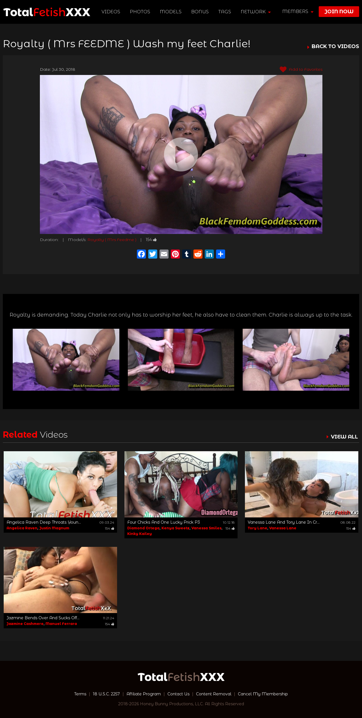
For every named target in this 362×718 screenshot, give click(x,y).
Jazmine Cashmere (25, 624)
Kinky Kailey (139, 534)
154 (151, 239)
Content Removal (213, 693)
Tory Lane (257, 528)
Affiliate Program (143, 693)
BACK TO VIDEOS (335, 47)
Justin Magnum (54, 528)
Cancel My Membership (263, 693)
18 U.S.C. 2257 (106, 693)
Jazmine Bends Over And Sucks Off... (43, 617)
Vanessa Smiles (206, 528)
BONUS (200, 11)
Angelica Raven (22, 528)
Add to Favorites (301, 69)
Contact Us (178, 693)
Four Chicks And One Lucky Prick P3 (163, 522)
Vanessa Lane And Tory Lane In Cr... (284, 522)
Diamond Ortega (143, 528)
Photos (140, 11)
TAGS (224, 11)
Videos (111, 11)
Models (171, 11)
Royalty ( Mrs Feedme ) (111, 239)
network (256, 11)
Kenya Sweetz (175, 528)
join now (339, 11)
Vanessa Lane (282, 528)
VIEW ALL (344, 437)
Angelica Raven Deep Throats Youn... (44, 522)
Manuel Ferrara (61, 624)
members (297, 11)
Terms (80, 693)
